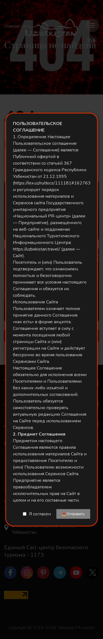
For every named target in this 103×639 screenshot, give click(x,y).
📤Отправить (73, 514)
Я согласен (40, 514)
